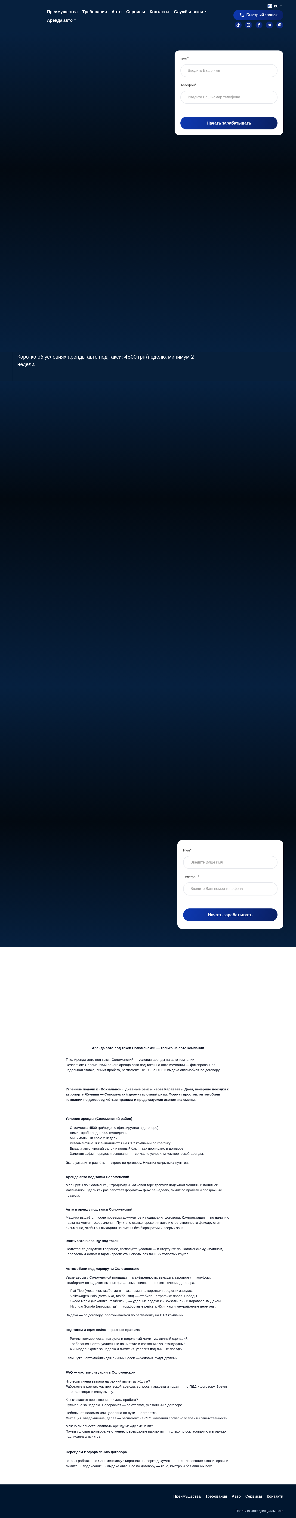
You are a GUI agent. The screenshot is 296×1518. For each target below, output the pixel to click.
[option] (273, 6)
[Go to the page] (26, 16)
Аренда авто (60, 20)
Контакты (159, 12)
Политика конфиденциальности (259, 1511)
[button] (258, 15)
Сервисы (135, 12)
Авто (116, 12)
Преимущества (62, 12)
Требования (94, 12)
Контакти (275, 1496)
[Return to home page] (26, 1496)
